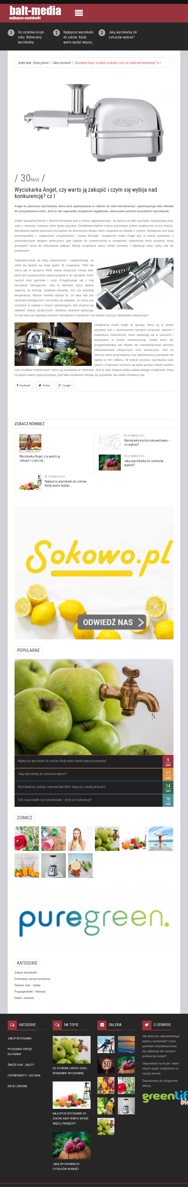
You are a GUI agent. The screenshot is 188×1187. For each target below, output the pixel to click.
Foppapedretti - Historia (30, 991)
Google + (67, 385)
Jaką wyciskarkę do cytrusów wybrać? (42, 774)
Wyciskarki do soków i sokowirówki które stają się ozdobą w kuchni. (62, 787)
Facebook (24, 385)
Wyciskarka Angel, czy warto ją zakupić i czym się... (39, 458)
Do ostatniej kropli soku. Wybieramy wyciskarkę (31, 37)
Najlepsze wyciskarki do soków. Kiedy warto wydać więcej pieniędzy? (62, 761)
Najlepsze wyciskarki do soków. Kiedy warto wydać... (66, 483)
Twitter (45, 385)
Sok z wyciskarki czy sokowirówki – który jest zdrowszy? (55, 800)
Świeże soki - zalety (27, 985)
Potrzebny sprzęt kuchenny (32, 979)
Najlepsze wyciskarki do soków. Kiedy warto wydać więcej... (78, 37)
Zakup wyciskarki (26, 972)
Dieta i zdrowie (24, 998)
